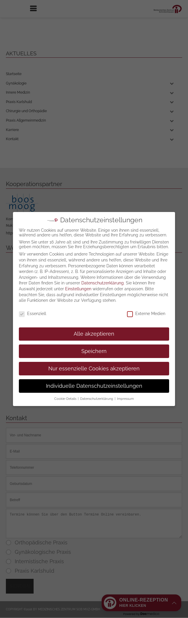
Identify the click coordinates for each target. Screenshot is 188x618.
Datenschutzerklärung (102, 277)
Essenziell (32, 308)
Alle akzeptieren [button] (94, 328)
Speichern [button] (94, 346)
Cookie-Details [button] (65, 393)
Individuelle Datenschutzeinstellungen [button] (94, 380)
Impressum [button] (125, 393)
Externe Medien (146, 308)
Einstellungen (78, 283)
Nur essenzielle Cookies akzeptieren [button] (94, 363)
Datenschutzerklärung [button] (97, 393)
